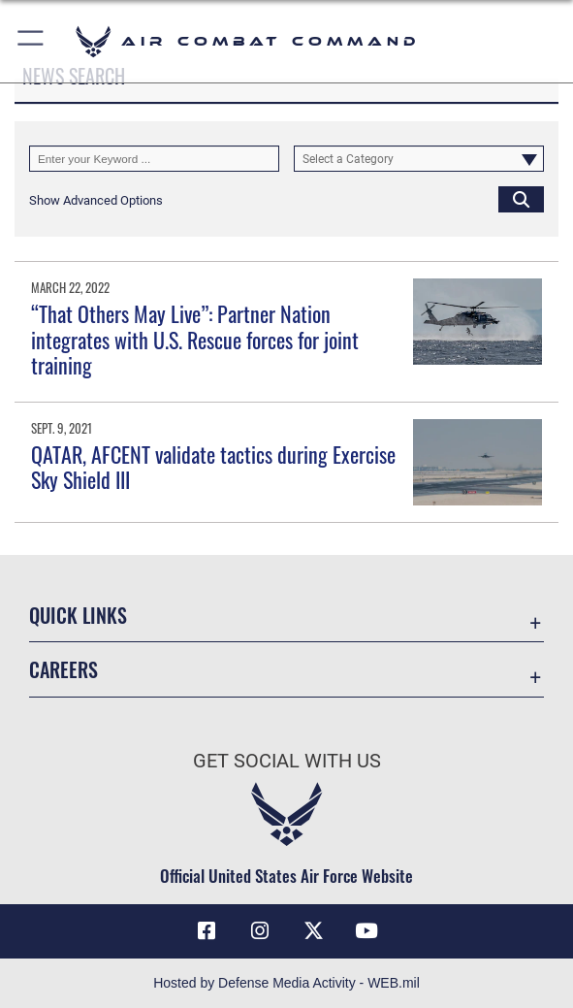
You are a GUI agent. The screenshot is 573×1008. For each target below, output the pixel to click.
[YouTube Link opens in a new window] (366, 931)
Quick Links (78, 615)
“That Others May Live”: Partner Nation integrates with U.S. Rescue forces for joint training (195, 339)
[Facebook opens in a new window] (206, 931)
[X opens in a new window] (313, 931)
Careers (63, 669)
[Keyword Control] (154, 159)
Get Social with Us (287, 760)
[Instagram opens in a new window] (259, 931)
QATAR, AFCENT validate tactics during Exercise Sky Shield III (213, 467)
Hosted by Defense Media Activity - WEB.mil (286, 983)
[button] (31, 41)
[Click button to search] (521, 199)
